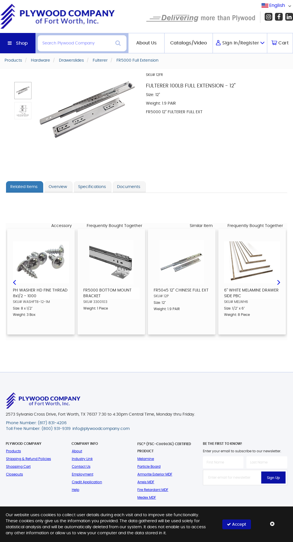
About (77, 451)
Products (13, 451)
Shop (22, 43)
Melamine (145, 459)
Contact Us (81, 466)
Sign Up (273, 478)
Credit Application (87, 482)
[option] (41, 281)
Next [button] (278, 281)
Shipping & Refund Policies (28, 459)
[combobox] (277, 5)
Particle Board (149, 466)
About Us (146, 43)
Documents (128, 187)
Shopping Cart (18, 466)
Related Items (23, 187)
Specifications (92, 187)
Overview (58, 187)
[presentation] (246, 498)
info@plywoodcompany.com (101, 429)
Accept (236, 524)
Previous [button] (14, 281)
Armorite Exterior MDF (154, 474)
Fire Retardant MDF (152, 490)
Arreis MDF (145, 482)
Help (75, 490)
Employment (82, 474)
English (277, 5)
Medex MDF (146, 497)
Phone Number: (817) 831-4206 (36, 423)
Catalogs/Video (188, 43)
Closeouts (14, 474)
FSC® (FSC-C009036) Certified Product (164, 447)
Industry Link (82, 459)
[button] (22, 90)
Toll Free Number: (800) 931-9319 (38, 429)
